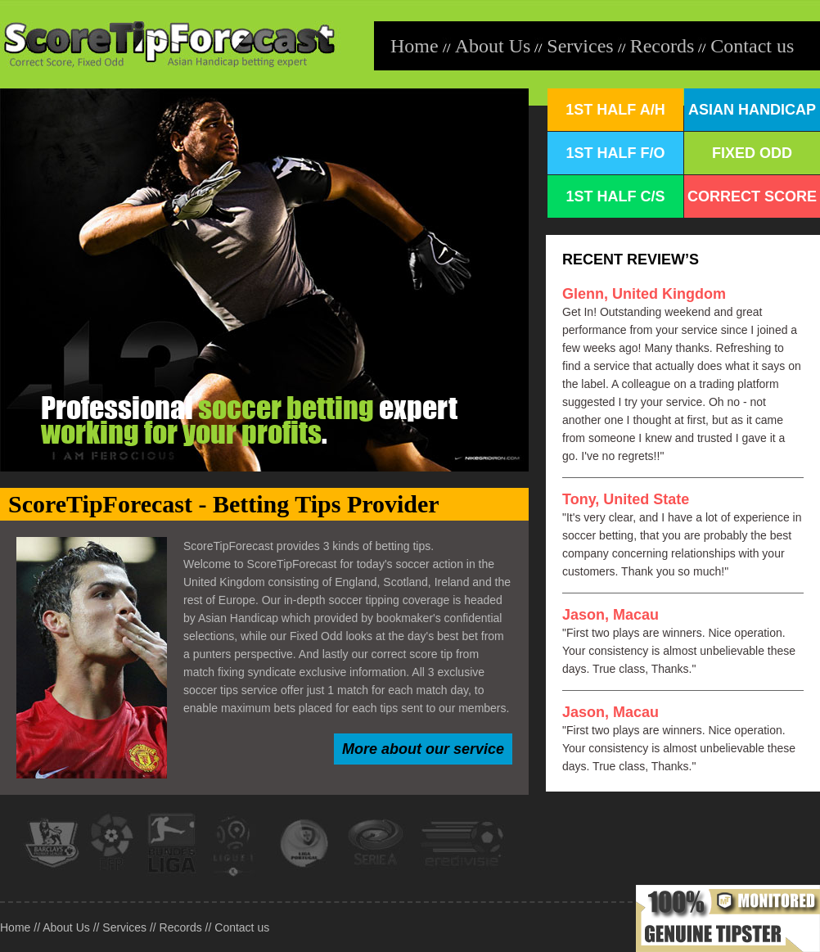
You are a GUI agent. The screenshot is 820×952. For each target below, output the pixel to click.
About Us (493, 45)
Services (580, 45)
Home (414, 45)
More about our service (423, 749)
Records (662, 45)
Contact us (752, 45)
